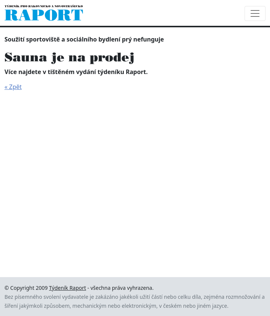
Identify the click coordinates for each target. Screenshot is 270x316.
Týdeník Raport (67, 287)
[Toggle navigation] (255, 13)
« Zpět (13, 87)
